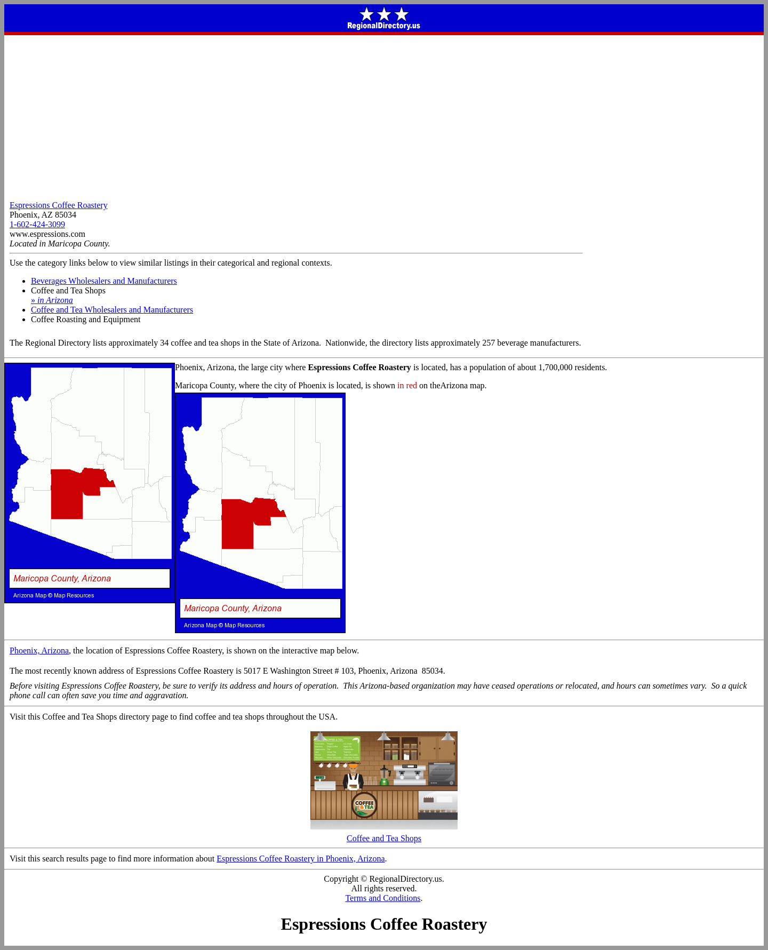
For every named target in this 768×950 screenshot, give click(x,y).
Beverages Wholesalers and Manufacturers (104, 280)
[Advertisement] (384, 115)
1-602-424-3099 (37, 224)
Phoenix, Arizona (39, 650)
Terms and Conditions (382, 898)
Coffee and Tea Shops (384, 834)
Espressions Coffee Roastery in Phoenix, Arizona (301, 858)
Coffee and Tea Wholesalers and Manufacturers (112, 309)
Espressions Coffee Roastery (59, 205)
